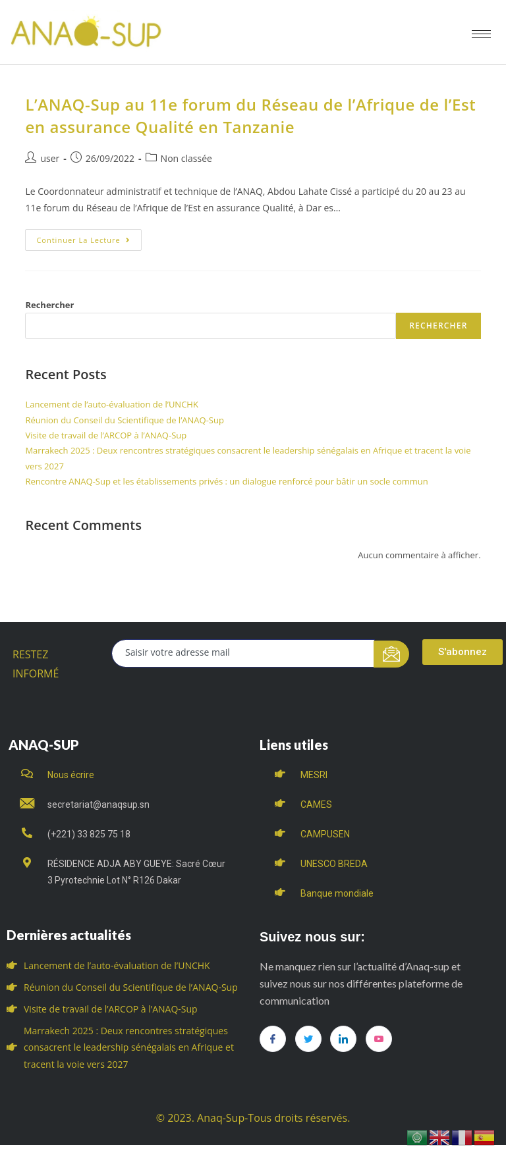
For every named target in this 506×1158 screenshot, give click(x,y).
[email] (243, 653)
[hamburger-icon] (481, 34)
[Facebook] (273, 1039)
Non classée (186, 158)
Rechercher (49, 305)
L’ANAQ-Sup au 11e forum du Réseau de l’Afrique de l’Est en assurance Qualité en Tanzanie (250, 115)
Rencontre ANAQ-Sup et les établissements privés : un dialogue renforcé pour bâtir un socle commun (226, 481)
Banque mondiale (337, 893)
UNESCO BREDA (334, 863)
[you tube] (379, 1039)
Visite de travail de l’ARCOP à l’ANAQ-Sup (105, 435)
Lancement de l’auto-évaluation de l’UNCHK (111, 404)
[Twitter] (308, 1039)
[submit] (392, 654)
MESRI (313, 775)
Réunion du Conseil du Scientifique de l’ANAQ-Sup (124, 420)
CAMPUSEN (325, 834)
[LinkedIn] (343, 1039)
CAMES (316, 804)
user (49, 158)
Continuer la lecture (88, 237)
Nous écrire (70, 775)
